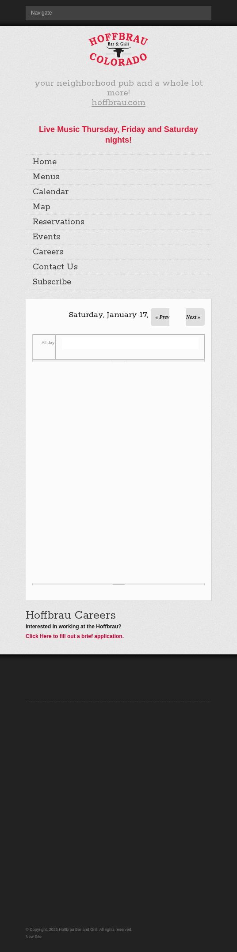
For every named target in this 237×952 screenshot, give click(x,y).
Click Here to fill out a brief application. (75, 636)
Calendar (51, 192)
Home (45, 162)
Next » (193, 317)
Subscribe (52, 282)
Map (41, 207)
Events (46, 237)
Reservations (58, 222)
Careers (48, 252)
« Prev (162, 317)
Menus (46, 177)
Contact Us (55, 267)
